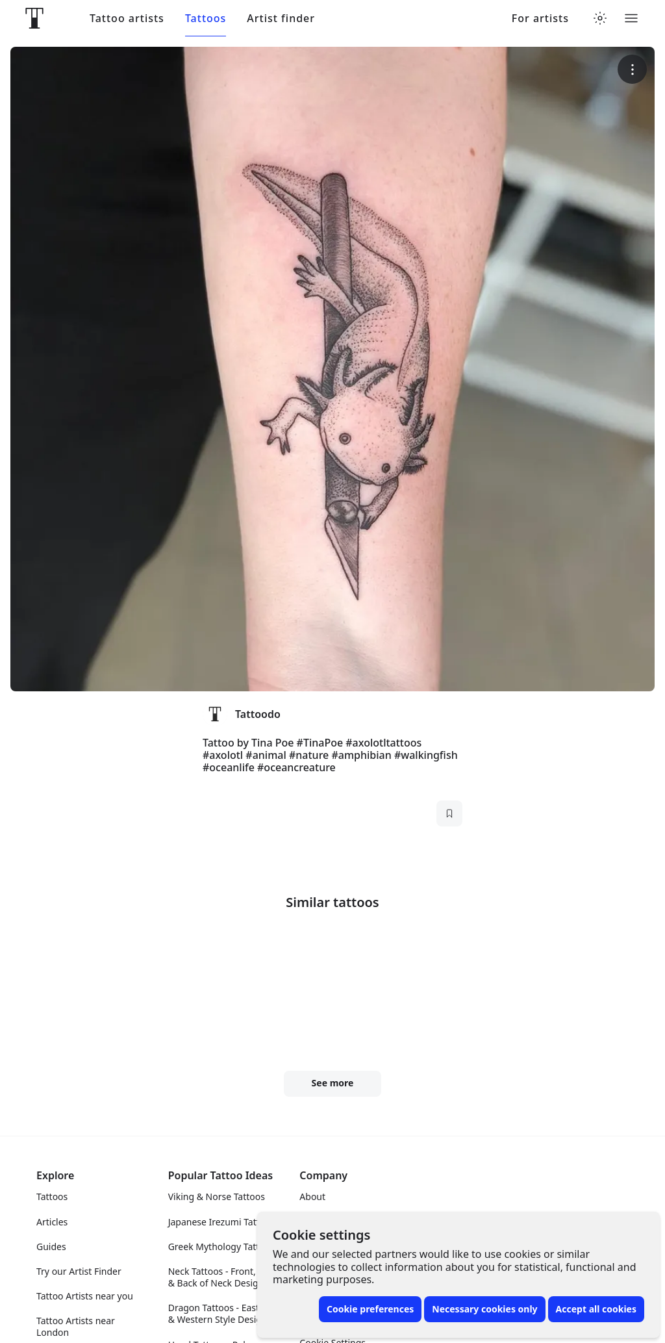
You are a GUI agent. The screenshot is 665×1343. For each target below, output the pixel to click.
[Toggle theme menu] (600, 18)
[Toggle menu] (631, 18)
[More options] (632, 69)
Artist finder (281, 18)
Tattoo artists (127, 18)
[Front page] (34, 18)
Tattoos (205, 18)
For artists (540, 18)
